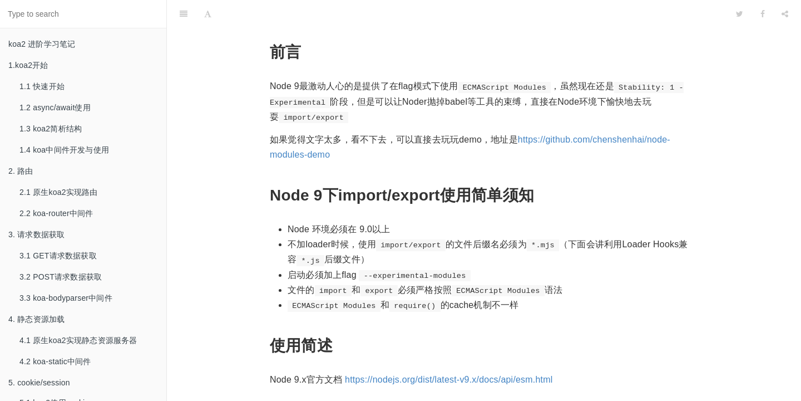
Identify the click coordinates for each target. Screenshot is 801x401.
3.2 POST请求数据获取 (60, 276)
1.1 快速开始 (42, 86)
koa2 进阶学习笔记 (41, 44)
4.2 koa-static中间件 (55, 361)
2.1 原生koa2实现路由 (58, 192)
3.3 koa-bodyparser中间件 (65, 298)
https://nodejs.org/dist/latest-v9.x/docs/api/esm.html (448, 351)
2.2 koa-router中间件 (56, 213)
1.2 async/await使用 (55, 107)
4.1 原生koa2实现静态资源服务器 (78, 340)
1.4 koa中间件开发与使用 (64, 149)
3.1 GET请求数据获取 (58, 255)
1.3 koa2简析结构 (50, 128)
